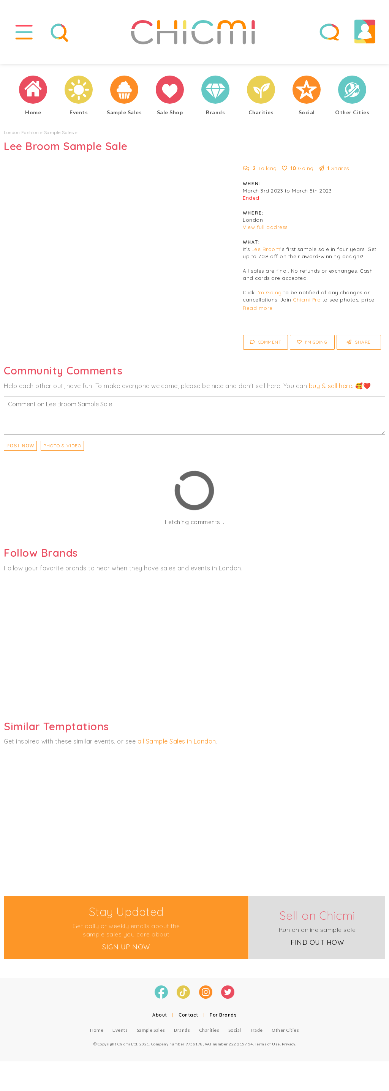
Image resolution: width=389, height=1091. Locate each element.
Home (97, 1033)
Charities (209, 1033)
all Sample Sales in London (177, 744)
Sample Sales (59, 136)
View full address (265, 230)
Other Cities (285, 1033)
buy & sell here (331, 389)
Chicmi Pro (307, 303)
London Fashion (21, 136)
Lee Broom (266, 252)
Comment (265, 345)
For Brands (223, 1018)
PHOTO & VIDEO (62, 449)
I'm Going (269, 296)
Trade (256, 1033)
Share (359, 345)
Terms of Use (267, 1047)
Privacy (288, 1047)
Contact (188, 1018)
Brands (182, 1033)
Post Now (20, 449)
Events (120, 1033)
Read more (258, 311)
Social (234, 1033)
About (159, 1018)
